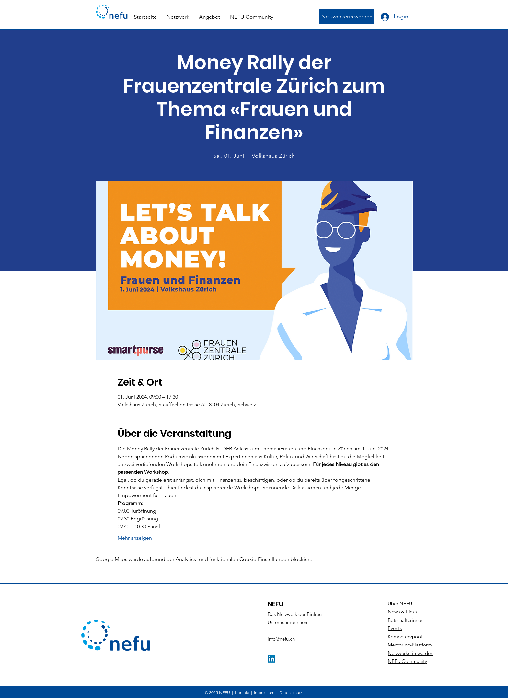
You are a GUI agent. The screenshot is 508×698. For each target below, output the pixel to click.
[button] (178, 17)
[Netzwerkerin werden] (346, 16)
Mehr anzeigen (135, 538)
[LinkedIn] (271, 659)
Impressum (264, 692)
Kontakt (242, 692)
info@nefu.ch (281, 639)
